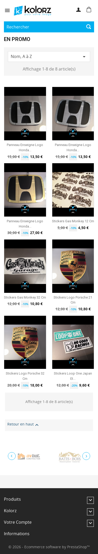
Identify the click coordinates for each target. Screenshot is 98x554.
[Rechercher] (49, 26)
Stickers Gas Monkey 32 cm (25, 297)
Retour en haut (23, 425)
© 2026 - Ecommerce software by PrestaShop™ (49, 546)
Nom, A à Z (49, 57)
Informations (17, 533)
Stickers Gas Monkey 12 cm (73, 221)
